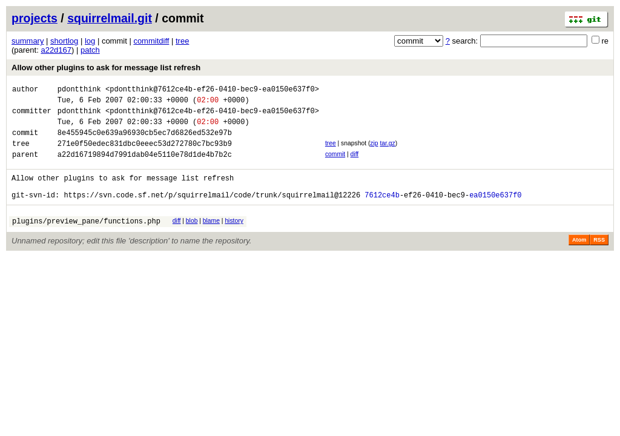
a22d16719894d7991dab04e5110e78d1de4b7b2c (145, 167)
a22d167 (56, 49)
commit (335, 165)
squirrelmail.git (109, 18)
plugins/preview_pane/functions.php (86, 241)
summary (28, 40)
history (234, 239)
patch (90, 49)
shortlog (64, 40)
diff (355, 165)
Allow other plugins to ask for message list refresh (106, 67)
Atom (579, 260)
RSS (599, 260)
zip (374, 152)
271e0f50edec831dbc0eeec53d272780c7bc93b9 (145, 154)
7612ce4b (382, 213)
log (90, 40)
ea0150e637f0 (495, 213)
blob (192, 239)
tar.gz (387, 152)
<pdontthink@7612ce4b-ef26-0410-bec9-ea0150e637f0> (212, 90)
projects (35, 18)
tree (182, 40)
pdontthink (79, 90)
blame (211, 239)
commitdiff (151, 40)
